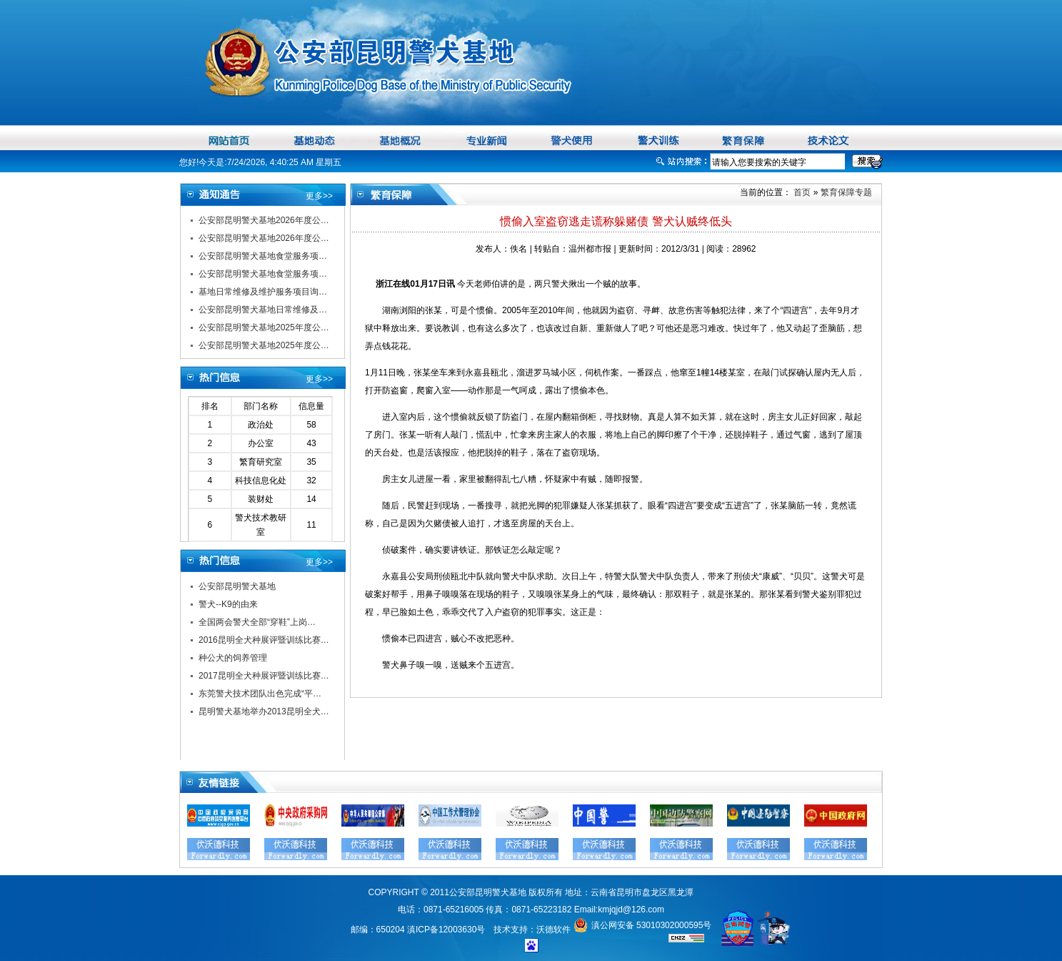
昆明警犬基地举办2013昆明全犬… (264, 711)
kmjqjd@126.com (631, 910)
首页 (801, 192)
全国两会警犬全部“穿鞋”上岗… (257, 622)
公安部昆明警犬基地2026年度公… (264, 220)
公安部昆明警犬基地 (237, 586)
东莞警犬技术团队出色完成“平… (260, 694)
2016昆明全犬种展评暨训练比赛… (264, 640)
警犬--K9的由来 (228, 604)
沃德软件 (553, 930)
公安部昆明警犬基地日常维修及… (263, 310)
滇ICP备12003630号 (446, 930)
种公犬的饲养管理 (233, 658)
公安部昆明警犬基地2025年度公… (264, 327)
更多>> (319, 196)
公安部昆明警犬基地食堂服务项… (263, 256)
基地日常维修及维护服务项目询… (263, 292)
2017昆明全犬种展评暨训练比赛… (264, 676)
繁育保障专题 (846, 192)
